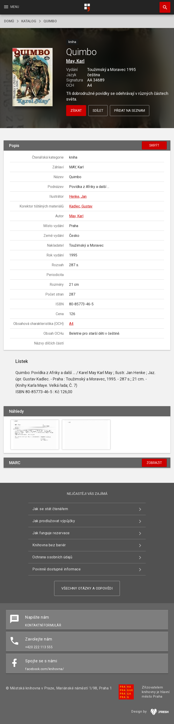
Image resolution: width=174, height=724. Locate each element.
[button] (32, 77)
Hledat (163, 5)
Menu (11, 7)
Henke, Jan (78, 196)
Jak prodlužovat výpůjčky (53, 521)
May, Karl (75, 61)
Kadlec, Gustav (80, 206)
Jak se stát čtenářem (50, 509)
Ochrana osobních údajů (52, 557)
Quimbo (50, 21)
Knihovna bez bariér (49, 545)
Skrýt (154, 145)
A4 (71, 323)
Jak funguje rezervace (51, 533)
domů (9, 21)
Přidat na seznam (129, 111)
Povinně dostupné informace (56, 569)
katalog (28, 21)
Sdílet (98, 111)
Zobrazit (154, 463)
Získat (76, 111)
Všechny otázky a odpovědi (87, 588)
